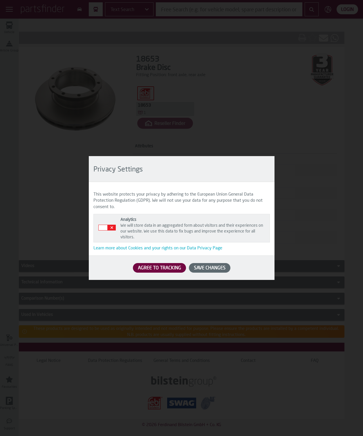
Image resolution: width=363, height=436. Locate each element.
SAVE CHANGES (209, 267)
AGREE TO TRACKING (159, 267)
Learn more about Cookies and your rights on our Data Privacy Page (157, 247)
